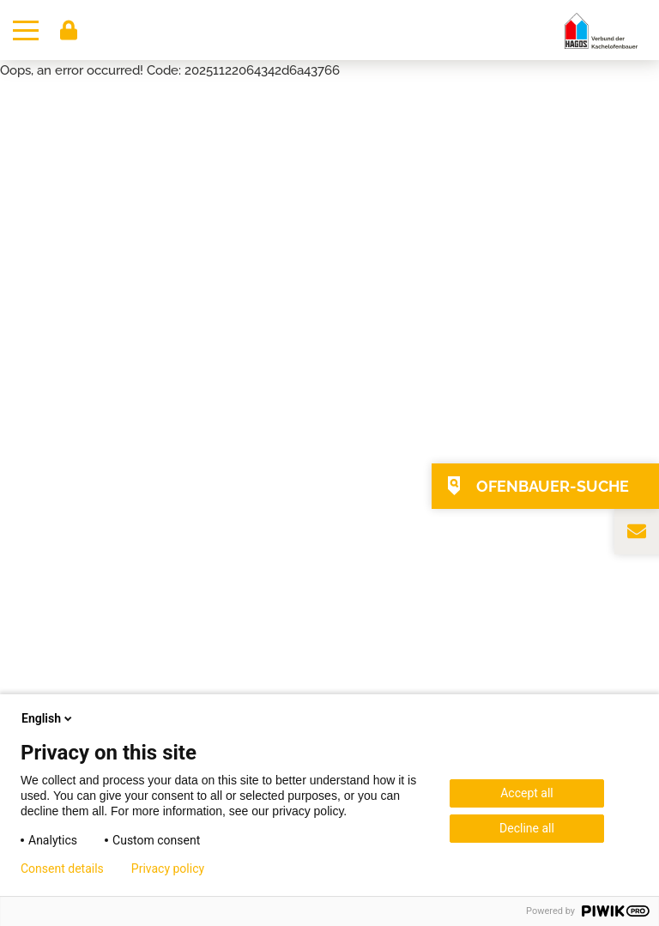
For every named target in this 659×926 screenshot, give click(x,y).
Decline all (526, 828)
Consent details (62, 868)
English (48, 718)
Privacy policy (167, 868)
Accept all (526, 793)
